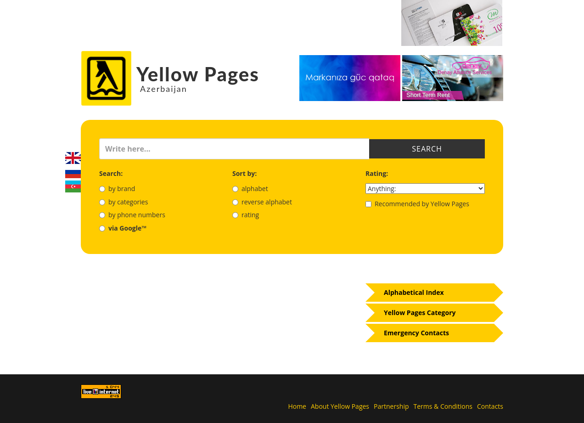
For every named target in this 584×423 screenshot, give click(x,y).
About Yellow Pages (340, 406)
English (73, 158)
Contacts (490, 406)
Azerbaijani (73, 186)
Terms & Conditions (443, 406)
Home (297, 406)
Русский (73, 172)
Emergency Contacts (416, 332)
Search (427, 149)
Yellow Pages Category (420, 312)
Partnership (391, 406)
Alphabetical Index (414, 292)
